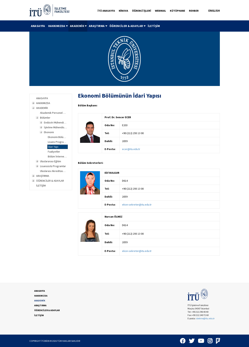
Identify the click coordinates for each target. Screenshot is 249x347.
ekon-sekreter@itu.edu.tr (137, 204)
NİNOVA (123, 10)
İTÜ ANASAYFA (106, 10)
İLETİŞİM (154, 26)
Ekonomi (49, 132)
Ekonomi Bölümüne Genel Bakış (58, 137)
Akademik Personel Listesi (53, 113)
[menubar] (95, 26)
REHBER (194, 10)
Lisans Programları (58, 142)
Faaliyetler (54, 151)
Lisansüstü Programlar (53, 166)
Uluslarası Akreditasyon (53, 171)
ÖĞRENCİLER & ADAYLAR (127, 26)
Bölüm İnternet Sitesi (58, 156)
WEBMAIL (160, 10)
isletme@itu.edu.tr (205, 318)
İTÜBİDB (45, 340)
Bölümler (45, 117)
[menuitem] (38, 26)
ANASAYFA (38, 26)
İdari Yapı (53, 146)
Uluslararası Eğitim (50, 161)
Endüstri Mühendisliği (55, 122)
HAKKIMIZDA (58, 26)
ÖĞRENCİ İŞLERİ (141, 10)
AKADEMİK (78, 26)
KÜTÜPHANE (177, 10)
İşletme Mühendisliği (55, 127)
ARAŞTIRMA (98, 26)
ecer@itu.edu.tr (131, 149)
